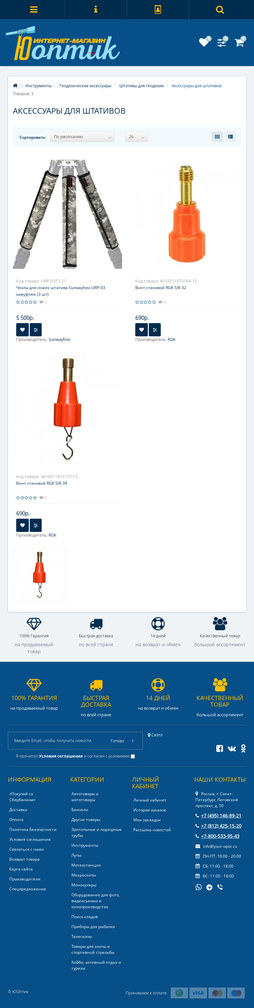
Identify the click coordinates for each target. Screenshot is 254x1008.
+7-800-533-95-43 (217, 836)
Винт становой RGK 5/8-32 (160, 287)
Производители (24, 879)
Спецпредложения (27, 889)
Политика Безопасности (33, 829)
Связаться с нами (26, 849)
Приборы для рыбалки (93, 926)
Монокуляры (83, 885)
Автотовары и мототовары (85, 797)
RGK (171, 339)
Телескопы (81, 936)
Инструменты (84, 845)
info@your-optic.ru (216, 846)
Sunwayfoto (59, 339)
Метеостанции (86, 865)
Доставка (18, 809)
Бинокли (79, 809)
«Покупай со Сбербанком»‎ (22, 797)
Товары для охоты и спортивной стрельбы (92, 949)
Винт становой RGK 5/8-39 (41, 483)
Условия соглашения (30, 839)
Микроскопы (83, 875)
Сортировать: (33, 137)
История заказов (149, 810)
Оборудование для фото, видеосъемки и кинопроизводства (95, 901)
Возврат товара (24, 859)
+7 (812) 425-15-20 (218, 826)
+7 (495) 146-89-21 (218, 815)
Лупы (76, 855)
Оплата (16, 819)
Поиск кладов (84, 916)
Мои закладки (147, 820)
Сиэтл (155, 735)
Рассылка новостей (152, 830)
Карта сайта (21, 869)
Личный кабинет (149, 800)
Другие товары (85, 819)
